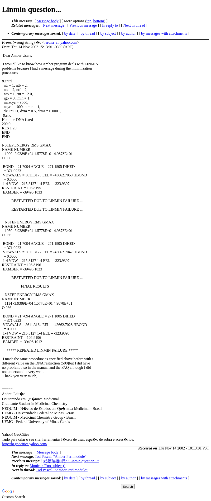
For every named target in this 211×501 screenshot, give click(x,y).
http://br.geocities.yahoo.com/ (24, 444)
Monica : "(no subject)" (47, 466)
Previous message (83, 25)
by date (69, 33)
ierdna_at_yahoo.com (60, 42)
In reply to (110, 25)
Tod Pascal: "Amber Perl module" (60, 456)
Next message (53, 25)
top (88, 21)
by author (128, 33)
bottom (98, 21)
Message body (47, 21)
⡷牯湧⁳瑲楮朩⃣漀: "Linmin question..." (70, 461)
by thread (88, 33)
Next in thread (134, 25)
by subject (108, 33)
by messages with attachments (164, 33)
